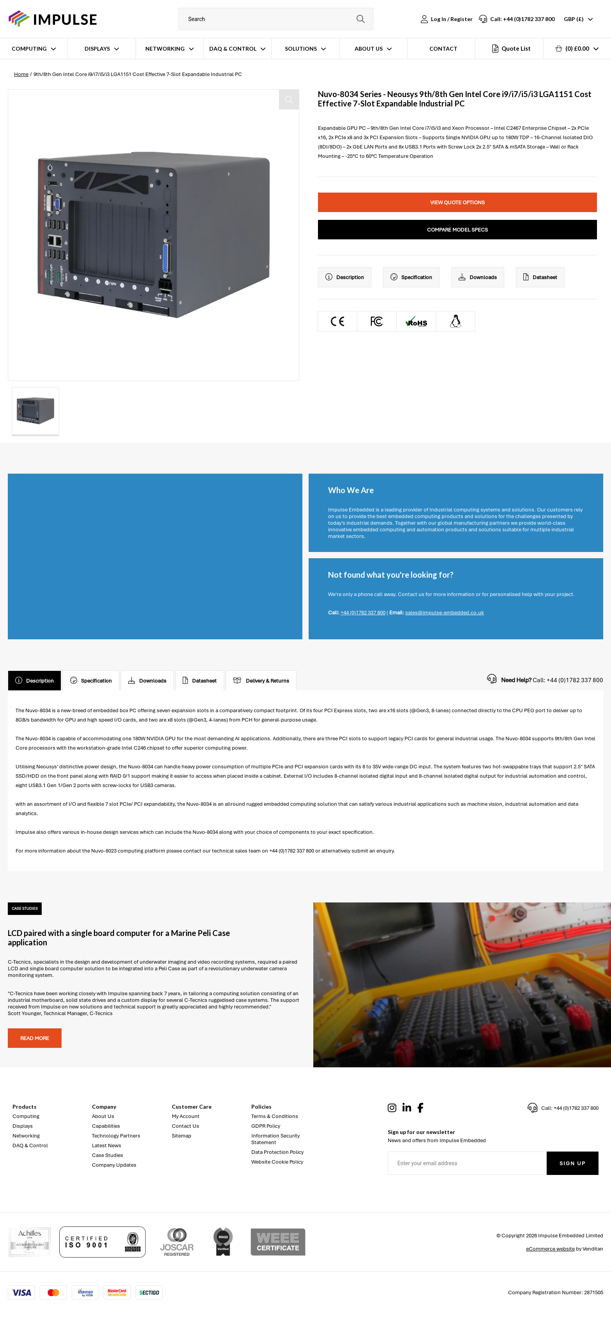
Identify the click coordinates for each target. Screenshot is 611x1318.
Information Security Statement (275, 1139)
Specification (411, 277)
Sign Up (573, 1163)
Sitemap (181, 1135)
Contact (443, 48)
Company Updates (114, 1165)
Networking (165, 48)
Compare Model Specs (457, 229)
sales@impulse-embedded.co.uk (444, 612)
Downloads (478, 277)
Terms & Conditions (274, 1116)
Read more (34, 1038)
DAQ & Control (232, 48)
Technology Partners (116, 1135)
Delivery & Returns (261, 680)
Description (344, 277)
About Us (369, 48)
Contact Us (185, 1126)
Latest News (106, 1145)
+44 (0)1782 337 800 (363, 612)
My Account (186, 1116)
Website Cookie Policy (277, 1162)
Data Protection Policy (277, 1152)
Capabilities (106, 1126)
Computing (29, 48)
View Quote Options (457, 202)
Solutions (301, 48)
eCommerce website (550, 1248)
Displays (97, 48)
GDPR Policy (265, 1126)
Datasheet (540, 277)
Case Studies (107, 1155)
